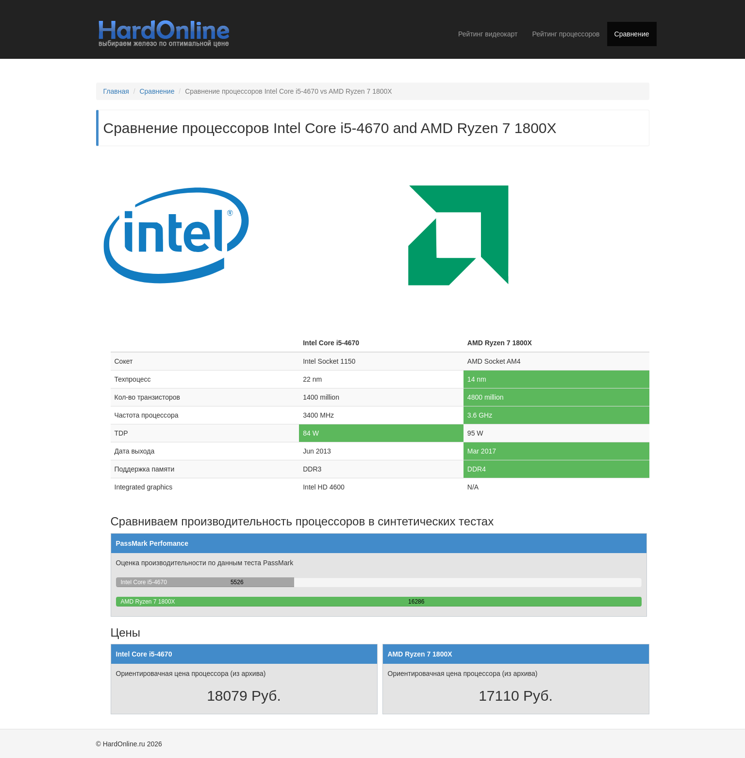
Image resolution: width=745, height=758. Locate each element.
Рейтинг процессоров (565, 34)
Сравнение (631, 34)
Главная (116, 91)
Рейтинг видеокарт (487, 34)
